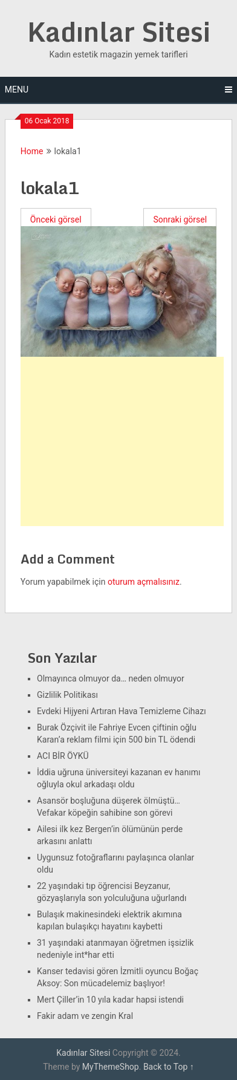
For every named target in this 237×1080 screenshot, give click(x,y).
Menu (16, 89)
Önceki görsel (56, 219)
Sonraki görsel (180, 219)
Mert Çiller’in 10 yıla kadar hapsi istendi (110, 999)
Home (32, 151)
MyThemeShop (110, 1067)
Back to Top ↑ (168, 1067)
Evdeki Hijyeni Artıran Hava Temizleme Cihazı (121, 711)
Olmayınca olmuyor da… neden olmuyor (110, 678)
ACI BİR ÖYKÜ (63, 756)
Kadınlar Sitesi (118, 31)
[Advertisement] (122, 441)
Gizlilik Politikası (67, 695)
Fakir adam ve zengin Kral (85, 1016)
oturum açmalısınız (144, 582)
